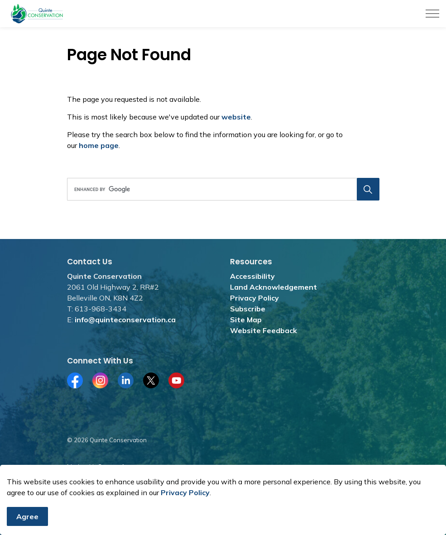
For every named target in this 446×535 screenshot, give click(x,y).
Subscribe (247, 308)
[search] (221, 189)
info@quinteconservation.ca (125, 319)
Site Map (246, 319)
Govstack (111, 466)
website (236, 116)
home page (99, 145)
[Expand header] (432, 13)
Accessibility (252, 276)
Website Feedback (263, 330)
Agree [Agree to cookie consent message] (27, 524)
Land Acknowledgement (273, 286)
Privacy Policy (185, 499)
